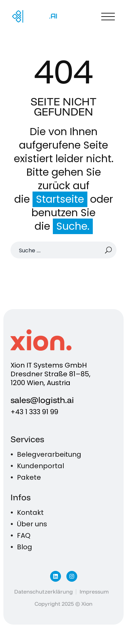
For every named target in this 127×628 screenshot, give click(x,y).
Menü (108, 16)
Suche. (72, 226)
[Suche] (63, 250)
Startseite (60, 199)
